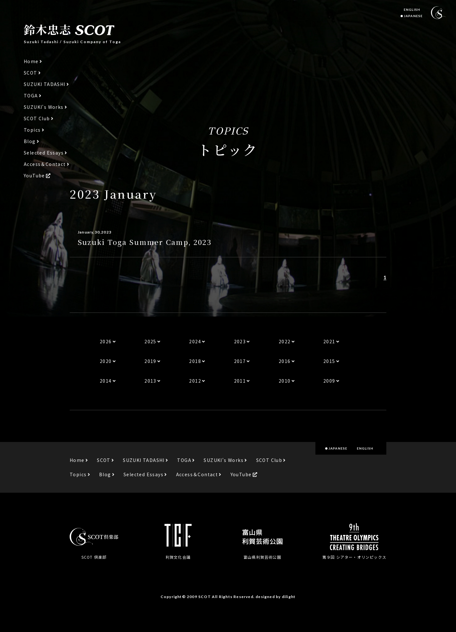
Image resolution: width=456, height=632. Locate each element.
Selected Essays (44, 152)
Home (31, 61)
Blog (30, 141)
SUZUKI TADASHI (45, 84)
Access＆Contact (45, 164)
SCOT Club (37, 118)
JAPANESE (413, 16)
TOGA (31, 95)
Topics (32, 130)
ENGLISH (412, 9)
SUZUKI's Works (44, 107)
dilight (288, 596)
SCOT (30, 72)
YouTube (34, 175)
